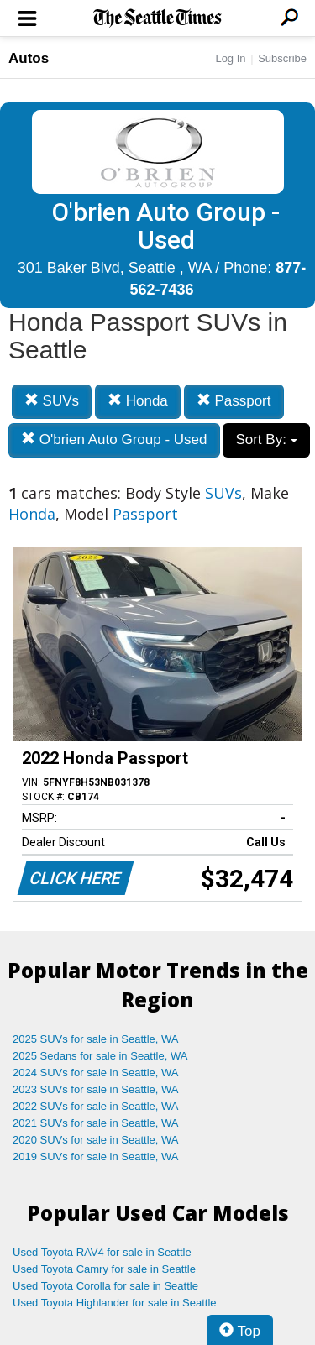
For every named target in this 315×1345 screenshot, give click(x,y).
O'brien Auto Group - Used (114, 439)
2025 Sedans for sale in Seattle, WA (100, 1055)
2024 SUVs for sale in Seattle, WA (96, 1072)
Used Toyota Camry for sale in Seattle (104, 1269)
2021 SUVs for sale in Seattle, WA (96, 1123)
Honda (138, 401)
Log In (230, 58)
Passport (234, 401)
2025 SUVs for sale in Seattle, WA (96, 1039)
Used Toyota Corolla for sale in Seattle (105, 1286)
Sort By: (266, 439)
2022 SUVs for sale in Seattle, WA (96, 1106)
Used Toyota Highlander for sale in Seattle (115, 1302)
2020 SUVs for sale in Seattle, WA (96, 1139)
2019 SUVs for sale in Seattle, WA (96, 1156)
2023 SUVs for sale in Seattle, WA (96, 1089)
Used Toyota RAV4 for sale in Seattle (102, 1252)
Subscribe (282, 58)
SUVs (51, 401)
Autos (28, 58)
